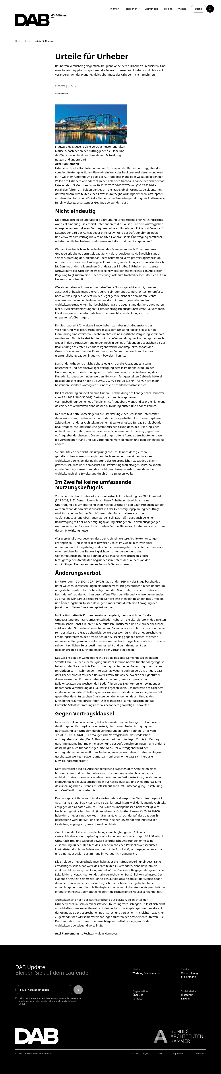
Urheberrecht (61, 93)
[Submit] (78, 989)
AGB (160, 1053)
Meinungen (151, 8)
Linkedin (186, 998)
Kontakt (137, 998)
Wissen (181, 8)
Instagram (187, 995)
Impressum (178, 1053)
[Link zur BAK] (177, 1036)
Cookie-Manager (140, 1053)
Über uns (137, 995)
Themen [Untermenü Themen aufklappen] (115, 8)
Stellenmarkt (188, 976)
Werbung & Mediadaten (146, 973)
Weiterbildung (189, 973)
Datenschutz (200, 1053)
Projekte (168, 8)
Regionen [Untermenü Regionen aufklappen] (133, 8)
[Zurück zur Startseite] (48, 23)
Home (18, 41)
